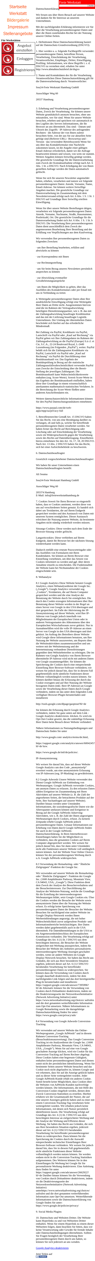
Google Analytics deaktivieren (52, 1247)
